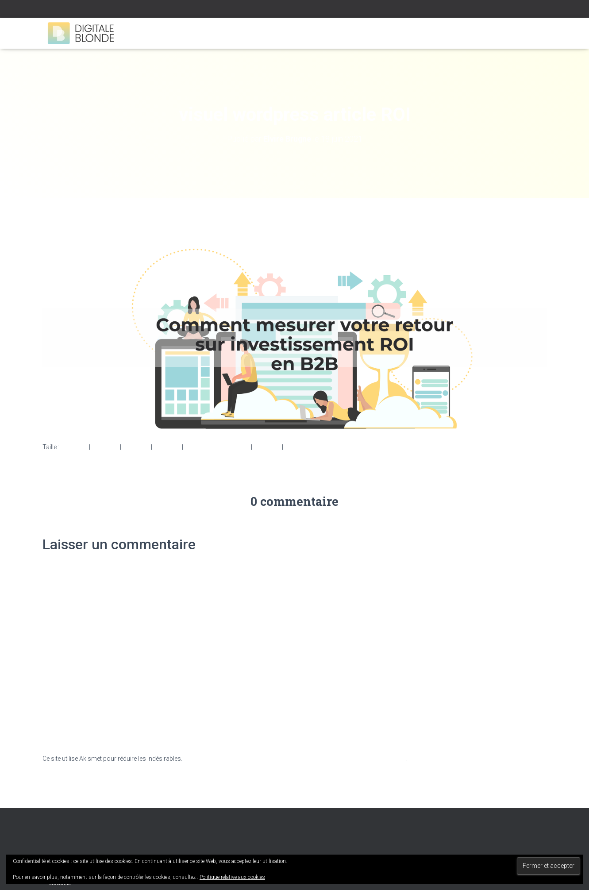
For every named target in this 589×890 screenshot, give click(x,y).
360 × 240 (267, 446)
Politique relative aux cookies (232, 877)
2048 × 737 (234, 446)
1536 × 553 (200, 446)
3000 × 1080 (302, 446)
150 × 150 (74, 446)
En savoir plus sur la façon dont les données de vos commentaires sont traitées (294, 758)
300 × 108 (105, 446)
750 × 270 (136, 446)
